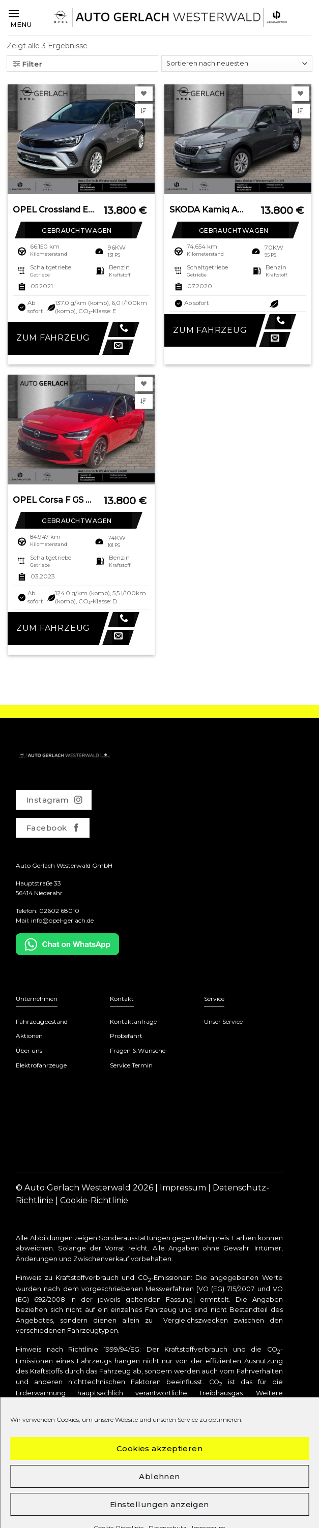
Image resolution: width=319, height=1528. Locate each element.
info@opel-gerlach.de (62, 920)
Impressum (183, 1188)
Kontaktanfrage (133, 1021)
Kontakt (122, 998)
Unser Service (223, 1021)
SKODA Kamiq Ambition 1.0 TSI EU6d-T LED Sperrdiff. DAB (210, 210)
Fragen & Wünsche (137, 1050)
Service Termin (131, 1065)
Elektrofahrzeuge (41, 1065)
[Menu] (20, 17)
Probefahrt (126, 1036)
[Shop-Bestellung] (237, 63)
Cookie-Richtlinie (94, 1200)
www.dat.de (263, 1437)
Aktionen (29, 1036)
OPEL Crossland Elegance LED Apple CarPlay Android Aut (54, 210)
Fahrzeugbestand (42, 1021)
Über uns (29, 1050)
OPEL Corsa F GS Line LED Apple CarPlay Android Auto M (54, 500)
